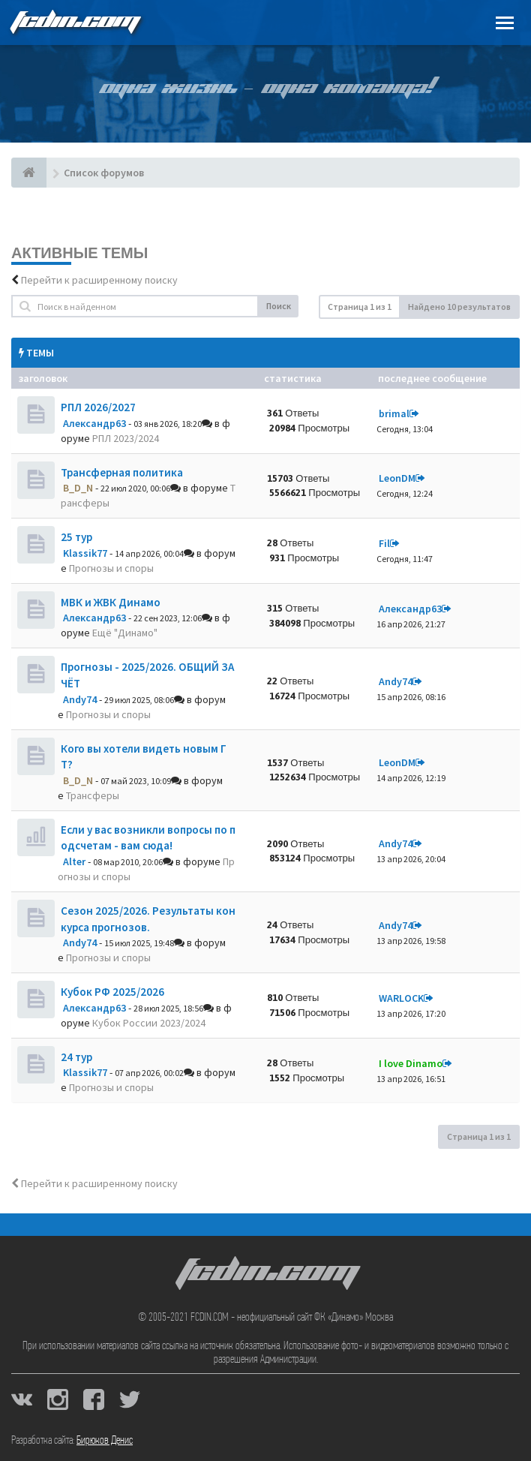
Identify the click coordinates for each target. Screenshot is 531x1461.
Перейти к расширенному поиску (99, 280)
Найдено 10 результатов (459, 306)
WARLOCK (401, 998)
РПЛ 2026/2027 (98, 407)
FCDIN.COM (74, 22)
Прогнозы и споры (111, 568)
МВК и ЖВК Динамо (110, 602)
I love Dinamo (410, 1063)
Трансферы (92, 795)
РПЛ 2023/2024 (125, 438)
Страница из (360, 306)
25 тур (76, 537)
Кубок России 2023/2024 (149, 1023)
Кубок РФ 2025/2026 (112, 992)
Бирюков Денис (104, 1441)
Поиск (278, 305)
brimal (394, 413)
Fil (384, 543)
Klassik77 (85, 553)
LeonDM (397, 478)
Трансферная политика (122, 472)
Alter (74, 861)
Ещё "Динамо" (125, 632)
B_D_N (78, 488)
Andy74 (80, 699)
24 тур (76, 1057)
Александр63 (94, 423)
